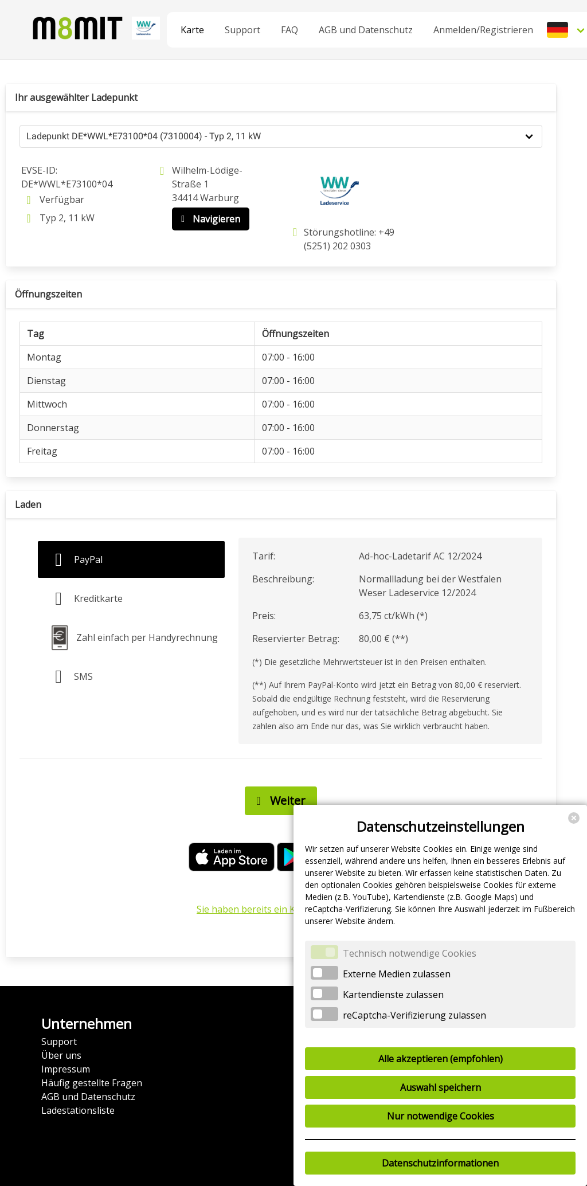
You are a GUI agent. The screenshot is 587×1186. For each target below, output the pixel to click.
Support (242, 30)
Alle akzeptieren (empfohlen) (440, 1058)
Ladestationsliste (78, 1110)
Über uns (61, 1055)
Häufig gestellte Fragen (91, 1083)
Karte (192, 30)
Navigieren (208, 219)
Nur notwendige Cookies (440, 1116)
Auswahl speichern (440, 1087)
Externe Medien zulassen (397, 974)
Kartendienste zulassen (393, 994)
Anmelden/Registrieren (483, 30)
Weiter (278, 800)
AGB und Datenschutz (366, 30)
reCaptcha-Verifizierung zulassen (414, 1015)
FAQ (289, 30)
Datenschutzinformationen (440, 1163)
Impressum (65, 1069)
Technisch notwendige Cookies (409, 953)
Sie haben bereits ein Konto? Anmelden (281, 909)
